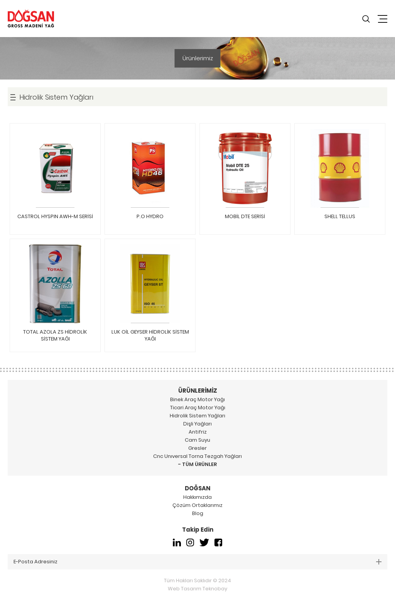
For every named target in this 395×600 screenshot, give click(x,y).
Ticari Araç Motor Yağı (197, 407)
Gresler (197, 448)
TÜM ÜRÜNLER (199, 464)
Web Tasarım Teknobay (197, 589)
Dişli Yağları (197, 423)
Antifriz (198, 432)
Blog (197, 513)
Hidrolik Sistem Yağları (197, 415)
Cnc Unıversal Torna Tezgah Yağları (197, 456)
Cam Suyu (197, 440)
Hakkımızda (197, 497)
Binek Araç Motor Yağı (197, 399)
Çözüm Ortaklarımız (197, 505)
